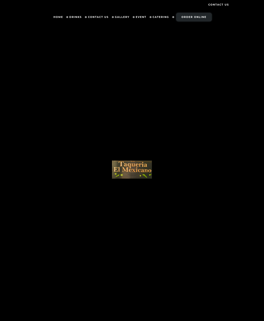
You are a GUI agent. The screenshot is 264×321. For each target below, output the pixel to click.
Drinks (75, 17)
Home (58, 17)
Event (141, 17)
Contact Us (218, 4)
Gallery (122, 17)
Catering (161, 17)
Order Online (194, 17)
